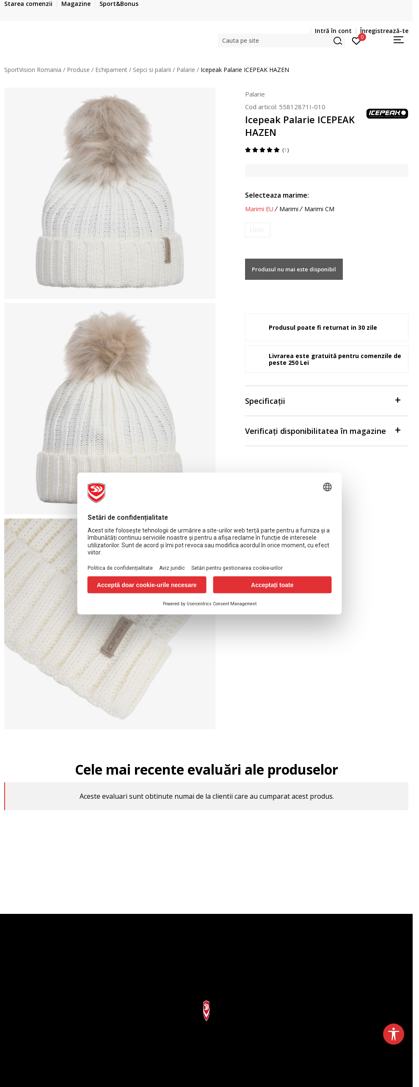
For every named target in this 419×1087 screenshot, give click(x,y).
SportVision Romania (32, 70)
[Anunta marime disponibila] (257, 230)
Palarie (185, 70)
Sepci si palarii (152, 70)
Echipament (111, 70)
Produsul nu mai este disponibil (297, 269)
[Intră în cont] (356, 40)
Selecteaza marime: (277, 195)
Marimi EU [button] (259, 209)
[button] (281, 40)
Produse (78, 70)
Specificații (322, 400)
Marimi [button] (288, 209)
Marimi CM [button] (319, 209)
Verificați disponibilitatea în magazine (322, 430)
